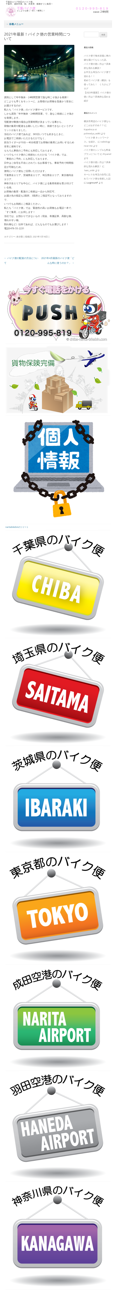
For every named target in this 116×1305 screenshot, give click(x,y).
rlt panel (107, 154)
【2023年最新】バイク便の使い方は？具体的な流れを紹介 (97, 96)
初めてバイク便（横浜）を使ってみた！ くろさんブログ (97, 84)
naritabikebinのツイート (17, 527)
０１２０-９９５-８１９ (91, 8)
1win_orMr (89, 170)
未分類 (19, 236)
